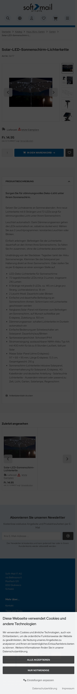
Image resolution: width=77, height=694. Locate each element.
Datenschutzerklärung (44, 688)
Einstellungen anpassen (38, 680)
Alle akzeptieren (38, 659)
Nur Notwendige (38, 670)
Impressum (68, 688)
